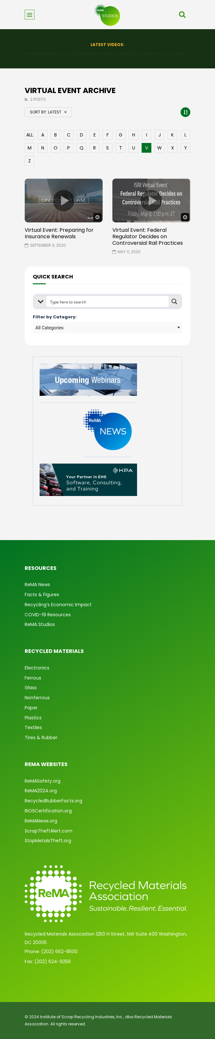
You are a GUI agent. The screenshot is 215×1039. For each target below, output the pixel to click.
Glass (31, 687)
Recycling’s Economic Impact (58, 604)
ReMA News (37, 584)
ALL (29, 135)
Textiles (33, 727)
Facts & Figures (42, 594)
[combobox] (107, 327)
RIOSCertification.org (48, 811)
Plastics (33, 717)
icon (63, 200)
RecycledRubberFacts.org (53, 800)
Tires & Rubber (41, 737)
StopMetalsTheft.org (48, 840)
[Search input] (108, 301)
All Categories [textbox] (49, 327)
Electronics (37, 668)
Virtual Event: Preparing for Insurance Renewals (59, 233)
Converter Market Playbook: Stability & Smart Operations (107, 53)
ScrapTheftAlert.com (48, 831)
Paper (31, 707)
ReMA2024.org (41, 790)
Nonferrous (37, 697)
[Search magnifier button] (174, 301)
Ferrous (33, 678)
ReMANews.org (41, 821)
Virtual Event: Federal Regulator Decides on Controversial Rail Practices (147, 236)
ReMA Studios (40, 624)
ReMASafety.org (42, 781)
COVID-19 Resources (48, 614)
